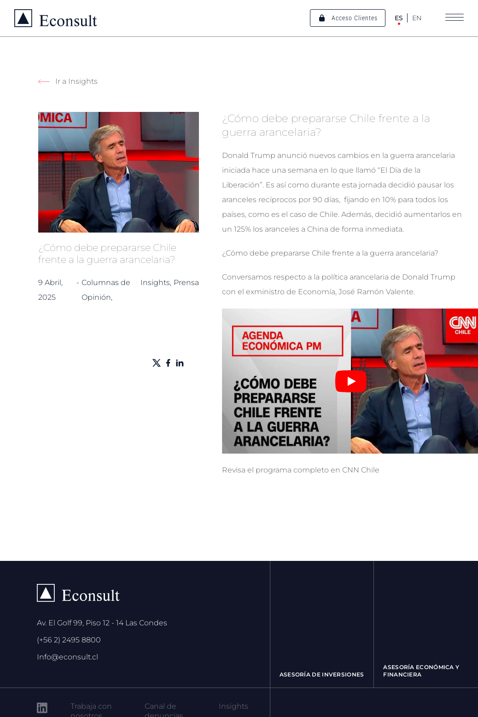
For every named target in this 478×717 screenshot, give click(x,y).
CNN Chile (360, 470)
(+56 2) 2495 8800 (69, 639)
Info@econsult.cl (67, 657)
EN (416, 18)
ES (399, 18)
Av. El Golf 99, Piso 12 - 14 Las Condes (102, 622)
